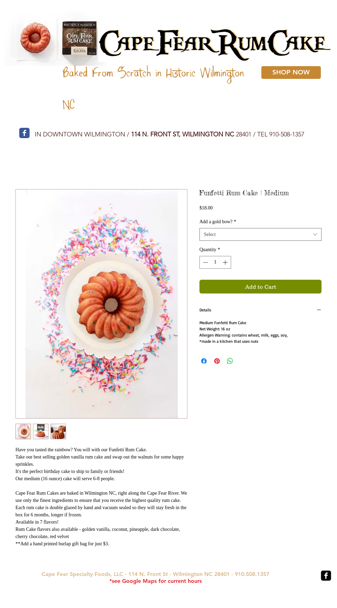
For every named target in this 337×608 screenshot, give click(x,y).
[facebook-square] (326, 575)
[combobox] (260, 234)
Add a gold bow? (217, 221)
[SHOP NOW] (291, 72)
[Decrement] (204, 262)
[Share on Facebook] (204, 361)
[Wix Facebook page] (24, 133)
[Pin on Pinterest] (217, 361)
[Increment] (225, 262)
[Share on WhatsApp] (230, 361)
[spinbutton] (215, 262)
